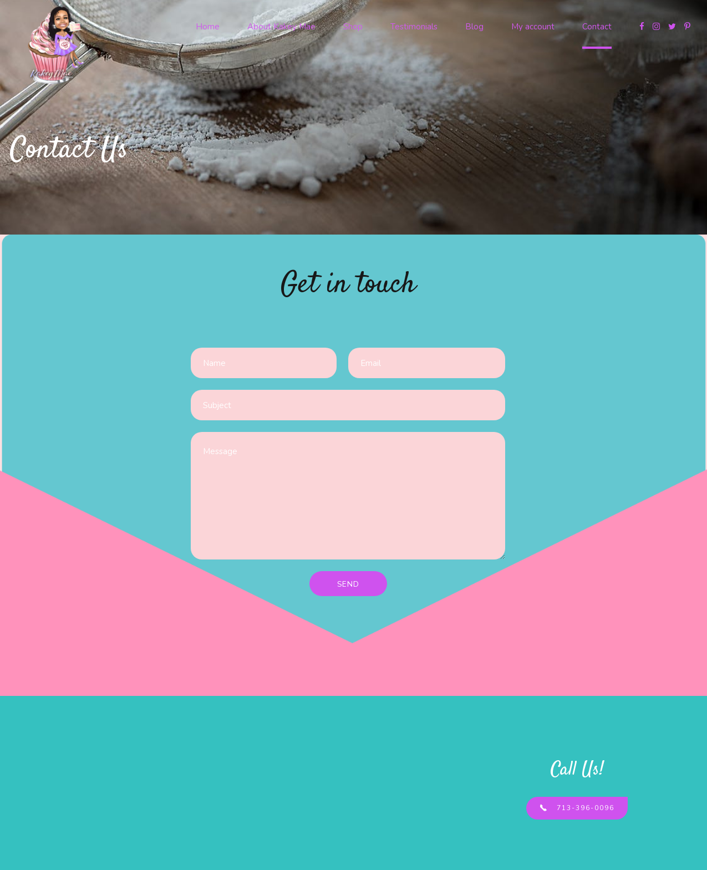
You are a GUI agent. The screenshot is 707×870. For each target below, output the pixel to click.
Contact (597, 26)
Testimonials (414, 26)
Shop (353, 26)
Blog (474, 26)
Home (208, 26)
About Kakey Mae (281, 26)
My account (533, 26)
